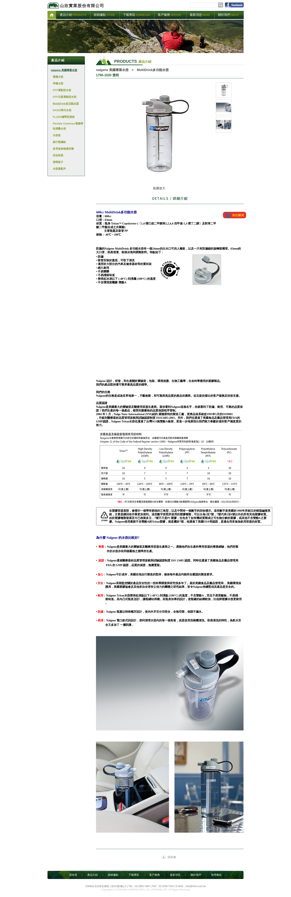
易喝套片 (58, 162)
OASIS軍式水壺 (62, 110)
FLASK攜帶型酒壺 (64, 116)
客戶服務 (154, 874)
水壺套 (57, 135)
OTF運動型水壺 (62, 90)
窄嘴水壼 (58, 83)
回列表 (172, 857)
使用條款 (216, 874)
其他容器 (58, 155)
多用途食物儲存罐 (63, 148)
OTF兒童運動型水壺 (64, 96)
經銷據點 (113, 874)
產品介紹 (92, 874)
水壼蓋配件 (59, 168)
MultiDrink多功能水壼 (66, 103)
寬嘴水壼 (58, 76)
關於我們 (196, 874)
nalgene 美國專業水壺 (64, 70)
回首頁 (73, 874)
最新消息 (175, 874)
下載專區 (134, 874)
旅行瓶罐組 (59, 141)
